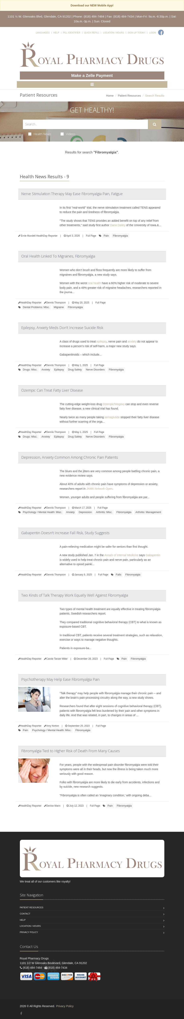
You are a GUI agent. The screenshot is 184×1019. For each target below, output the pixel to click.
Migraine (59, 307)
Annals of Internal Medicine (121, 555)
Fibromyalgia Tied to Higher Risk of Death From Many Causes (70, 750)
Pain (106, 235)
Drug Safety (75, 369)
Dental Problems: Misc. (36, 307)
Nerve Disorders (95, 369)
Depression (85, 512)
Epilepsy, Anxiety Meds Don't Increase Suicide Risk (62, 327)
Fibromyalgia (120, 235)
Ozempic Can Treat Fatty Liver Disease (52, 390)
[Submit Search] (154, 124)
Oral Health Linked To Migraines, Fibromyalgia (58, 256)
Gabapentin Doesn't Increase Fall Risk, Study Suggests (65, 532)
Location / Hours (113, 32)
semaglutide (112, 417)
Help (56, 32)
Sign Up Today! (136, 32)
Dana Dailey (117, 225)
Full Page (91, 235)
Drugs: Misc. (30, 369)
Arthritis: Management (148, 512)
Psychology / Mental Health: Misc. (42, 512)
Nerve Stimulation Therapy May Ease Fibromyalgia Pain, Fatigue (72, 193)
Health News (39, 134)
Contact (25, 913)
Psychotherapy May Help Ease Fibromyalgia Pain (60, 679)
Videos (68, 134)
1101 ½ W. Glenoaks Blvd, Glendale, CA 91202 (39, 16)
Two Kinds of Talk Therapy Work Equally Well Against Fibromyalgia (74, 595)
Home (109, 95)
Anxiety (45, 369)
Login (152, 32)
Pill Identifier (71, 32)
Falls (118, 574)
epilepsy (102, 341)
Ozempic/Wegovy (114, 404)
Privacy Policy (29, 932)
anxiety (132, 341)
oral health (94, 283)
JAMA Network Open (99, 488)
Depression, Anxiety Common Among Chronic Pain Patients (69, 457)
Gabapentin (153, 555)
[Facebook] (161, 32)
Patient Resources (129, 95)
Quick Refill (91, 32)
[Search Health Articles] (85, 124)
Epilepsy (59, 369)
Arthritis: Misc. (104, 512)
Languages (43, 32)
